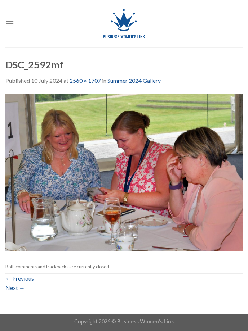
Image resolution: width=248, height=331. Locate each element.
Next (15, 287)
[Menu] (9, 23)
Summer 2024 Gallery (134, 80)
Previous (19, 278)
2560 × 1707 (85, 80)
